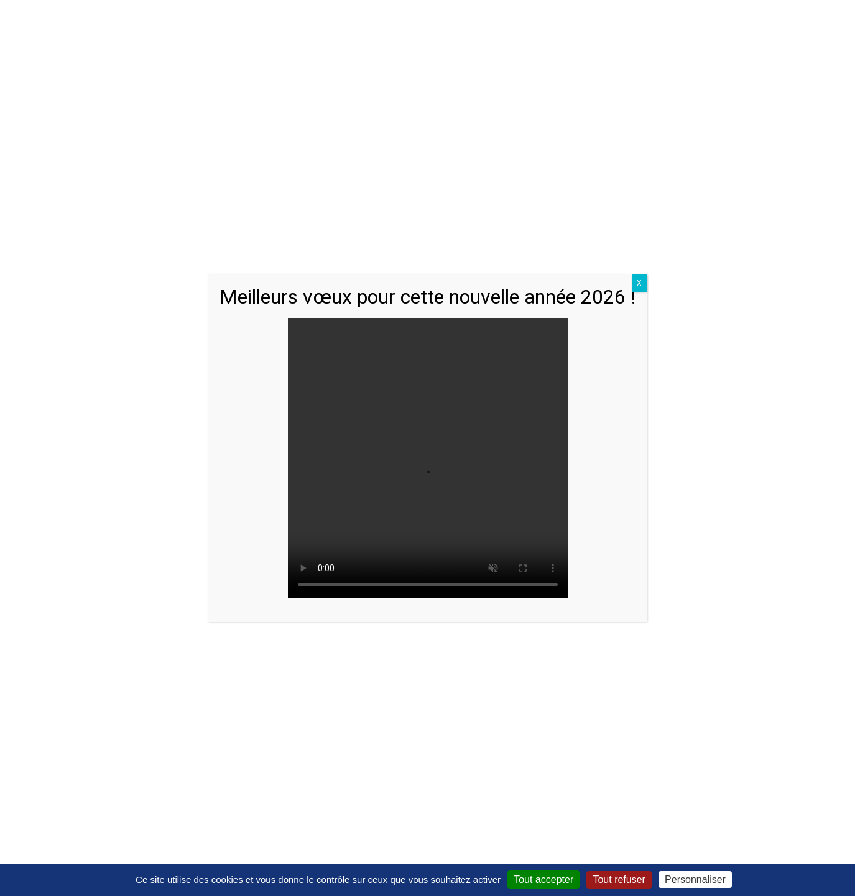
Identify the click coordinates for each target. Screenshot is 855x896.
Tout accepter (543, 879)
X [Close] (639, 283)
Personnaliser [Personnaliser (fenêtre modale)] (695, 879)
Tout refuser (619, 879)
